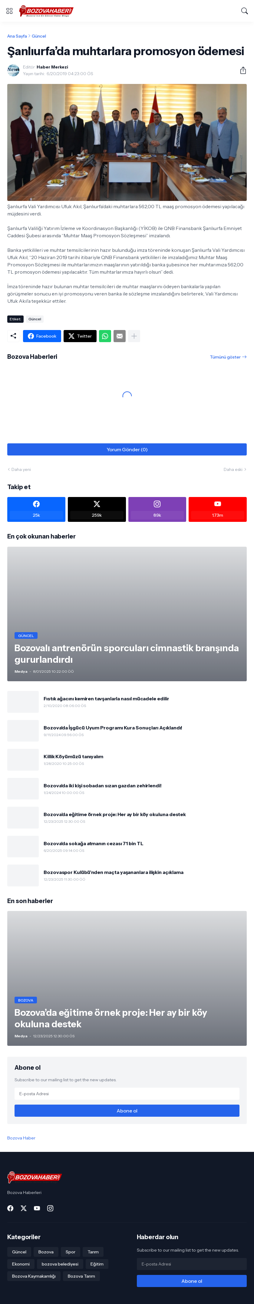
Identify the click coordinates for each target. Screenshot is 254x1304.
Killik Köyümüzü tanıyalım (73, 756)
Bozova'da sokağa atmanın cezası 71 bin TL (93, 843)
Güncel (39, 36)
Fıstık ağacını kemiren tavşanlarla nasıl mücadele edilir (106, 698)
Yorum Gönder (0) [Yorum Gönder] (127, 449)
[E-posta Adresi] (127, 1094)
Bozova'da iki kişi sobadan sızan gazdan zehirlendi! (103, 785)
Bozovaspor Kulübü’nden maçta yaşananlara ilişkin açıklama (113, 872)
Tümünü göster (225, 357)
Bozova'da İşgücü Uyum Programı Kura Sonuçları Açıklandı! (113, 728)
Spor (70, 1252)
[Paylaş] (241, 70)
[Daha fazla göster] (134, 336)
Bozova (46, 1252)
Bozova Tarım (81, 1276)
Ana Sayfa (17, 36)
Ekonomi (21, 1264)
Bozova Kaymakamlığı (34, 1276)
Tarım (93, 1252)
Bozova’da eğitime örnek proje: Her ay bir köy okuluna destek (115, 814)
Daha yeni (21, 469)
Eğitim (97, 1264)
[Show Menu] (9, 11)
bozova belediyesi (60, 1264)
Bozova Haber (21, 1138)
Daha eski (233, 469)
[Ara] (244, 11)
